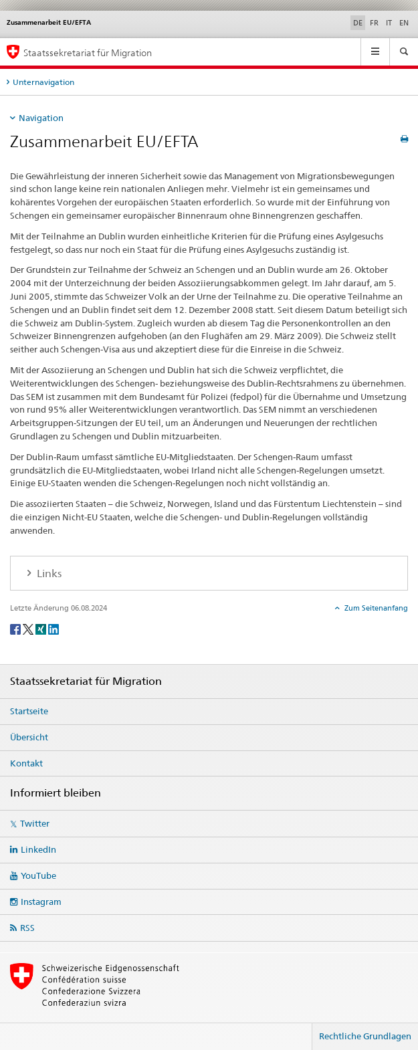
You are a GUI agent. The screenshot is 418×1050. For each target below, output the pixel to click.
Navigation (41, 117)
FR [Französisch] (374, 22)
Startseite (29, 711)
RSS (27, 927)
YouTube (38, 875)
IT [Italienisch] (389, 22)
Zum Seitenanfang (375, 608)
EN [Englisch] (404, 22)
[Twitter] (29, 628)
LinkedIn (38, 849)
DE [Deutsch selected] (357, 22)
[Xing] (41, 628)
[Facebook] (16, 628)
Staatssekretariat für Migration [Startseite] (87, 52)
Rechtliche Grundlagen (365, 1036)
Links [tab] (48, 573)
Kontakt (26, 763)
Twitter (34, 823)
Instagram (41, 901)
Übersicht (29, 737)
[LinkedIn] (53, 628)
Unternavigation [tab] (43, 82)
